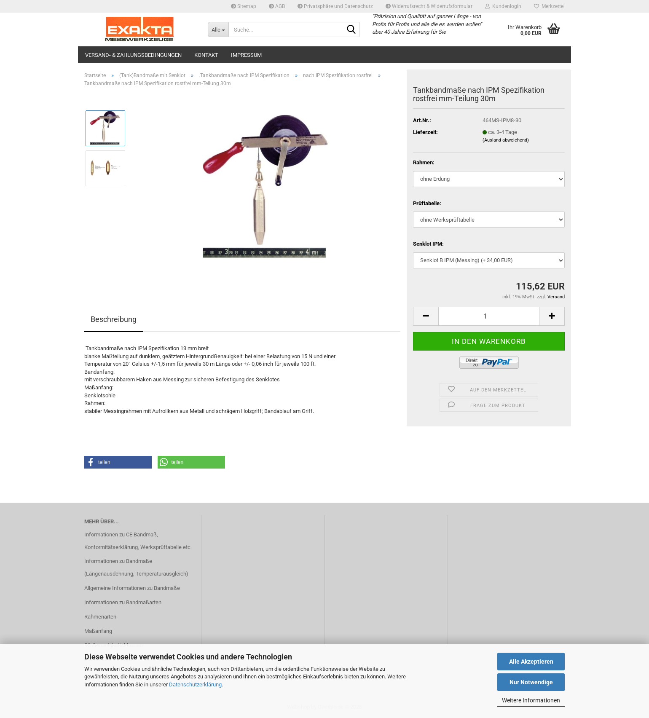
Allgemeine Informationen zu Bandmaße (132, 588)
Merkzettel (549, 6)
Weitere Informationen (531, 700)
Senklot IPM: (428, 244)
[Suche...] (218, 29)
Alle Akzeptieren (531, 661)
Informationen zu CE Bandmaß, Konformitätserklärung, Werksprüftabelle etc (137, 540)
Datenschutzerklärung (195, 684)
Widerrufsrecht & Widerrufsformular (429, 6)
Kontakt (206, 55)
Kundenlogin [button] (503, 6)
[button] (425, 316)
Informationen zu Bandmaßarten (122, 602)
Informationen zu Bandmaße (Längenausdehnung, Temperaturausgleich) (136, 567)
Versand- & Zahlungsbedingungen (133, 55)
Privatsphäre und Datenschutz (335, 6)
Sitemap (243, 6)
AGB (277, 6)
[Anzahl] (488, 316)
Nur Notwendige (531, 682)
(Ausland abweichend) (506, 140)
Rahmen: (423, 162)
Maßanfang (98, 631)
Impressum (246, 55)
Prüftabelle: (427, 203)
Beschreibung (114, 319)
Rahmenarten (100, 617)
